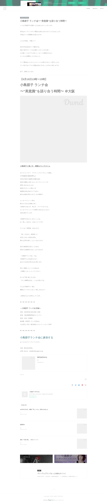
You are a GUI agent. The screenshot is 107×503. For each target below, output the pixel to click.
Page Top (53, 489)
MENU (102, 8)
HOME (88, 8)
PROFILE (95, 8)
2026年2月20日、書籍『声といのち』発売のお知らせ (34, 409)
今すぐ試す (72, 3)
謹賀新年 (22, 424)
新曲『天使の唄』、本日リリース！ (29, 439)
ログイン (82, 3)
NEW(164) (22, 374)
